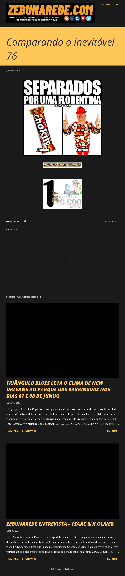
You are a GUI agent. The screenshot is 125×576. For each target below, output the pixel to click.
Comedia (17, 221)
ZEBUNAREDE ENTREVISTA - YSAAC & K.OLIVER (60, 523)
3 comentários (29, 431)
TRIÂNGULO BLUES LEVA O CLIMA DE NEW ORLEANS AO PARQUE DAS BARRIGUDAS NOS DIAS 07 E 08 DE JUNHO (58, 389)
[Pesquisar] (105, 4)
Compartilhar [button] (109, 221)
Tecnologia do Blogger (62, 569)
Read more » (113, 431)
